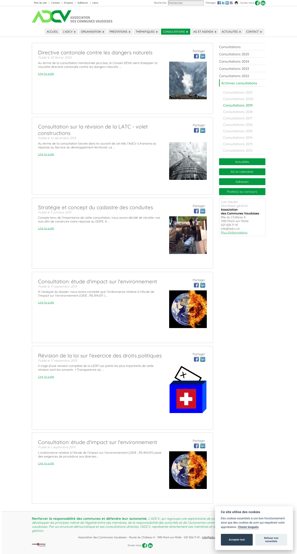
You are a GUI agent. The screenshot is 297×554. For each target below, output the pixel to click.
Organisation (93, 31)
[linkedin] (263, 3)
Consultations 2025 (234, 54)
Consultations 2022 (234, 76)
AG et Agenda (205, 31)
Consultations (175, 31)
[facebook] (257, 3)
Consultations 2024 (234, 61)
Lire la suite (46, 74)
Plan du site (40, 2)
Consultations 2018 (238, 112)
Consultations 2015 (238, 131)
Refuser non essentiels (271, 539)
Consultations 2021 (238, 92)
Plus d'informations (234, 232)
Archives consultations (239, 83)
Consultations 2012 (238, 150)
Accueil (52, 31)
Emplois (68, 2)
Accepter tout (237, 539)
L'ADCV (69, 31)
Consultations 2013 (238, 144)
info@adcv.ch (210, 537)
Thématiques (147, 31)
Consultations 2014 (238, 137)
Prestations (120, 31)
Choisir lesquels (248, 527)
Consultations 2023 (234, 68)
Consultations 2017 (238, 118)
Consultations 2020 (238, 99)
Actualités (231, 31)
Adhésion (83, 2)
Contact (55, 2)
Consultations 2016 (238, 124)
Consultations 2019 (238, 105)
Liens (95, 2)
